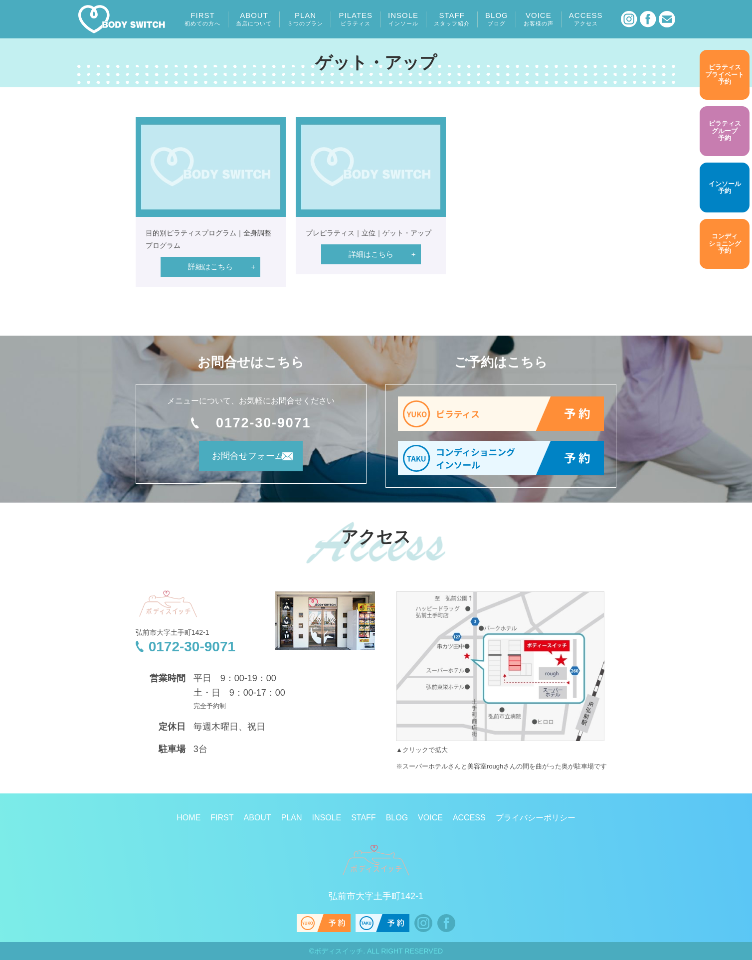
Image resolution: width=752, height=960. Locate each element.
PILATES (356, 18)
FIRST (202, 18)
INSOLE (403, 18)
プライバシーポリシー (535, 817)
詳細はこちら (210, 266)
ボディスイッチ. (339, 951)
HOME (188, 817)
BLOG (496, 18)
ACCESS (586, 18)
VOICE (539, 18)
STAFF (452, 18)
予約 (725, 75)
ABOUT (254, 18)
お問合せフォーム (237, 460)
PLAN (305, 18)
